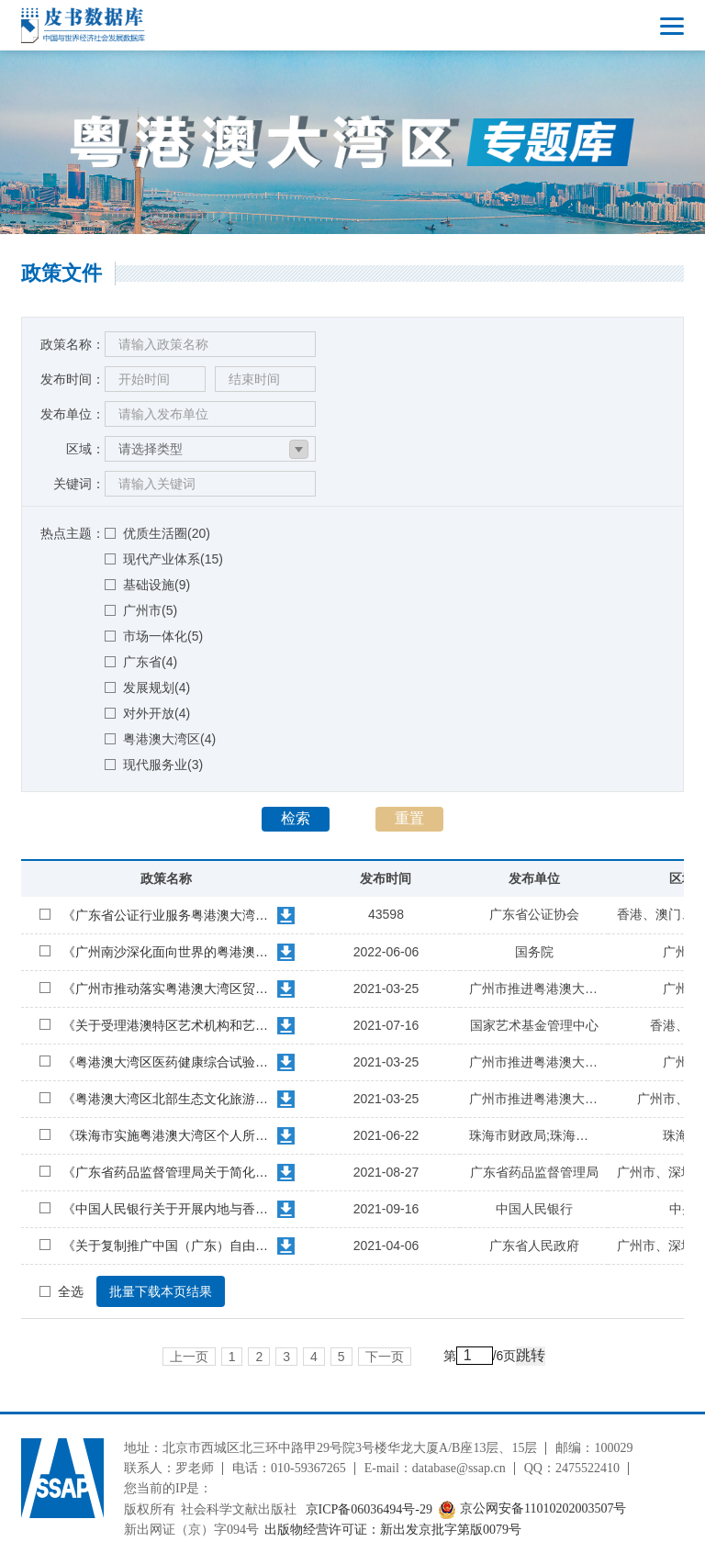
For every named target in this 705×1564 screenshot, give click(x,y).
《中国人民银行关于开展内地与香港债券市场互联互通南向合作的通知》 (167, 1208)
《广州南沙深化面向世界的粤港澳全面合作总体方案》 (167, 951)
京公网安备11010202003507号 (532, 1509)
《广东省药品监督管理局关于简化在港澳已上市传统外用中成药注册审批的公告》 (167, 1172)
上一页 (189, 1356)
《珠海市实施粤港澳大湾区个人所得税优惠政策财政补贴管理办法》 (167, 1135)
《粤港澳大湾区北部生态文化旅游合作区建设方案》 (167, 1098)
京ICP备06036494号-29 (369, 1509)
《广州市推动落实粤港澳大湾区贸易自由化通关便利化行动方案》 (167, 988)
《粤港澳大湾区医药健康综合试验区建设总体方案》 (167, 1062)
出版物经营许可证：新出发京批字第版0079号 (392, 1529)
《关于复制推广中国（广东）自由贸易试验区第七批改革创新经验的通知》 (167, 1245)
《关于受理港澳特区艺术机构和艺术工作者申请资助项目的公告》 (167, 1025)
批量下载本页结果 (160, 1291)
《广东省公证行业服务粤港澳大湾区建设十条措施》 (167, 915)
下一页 (384, 1356)
